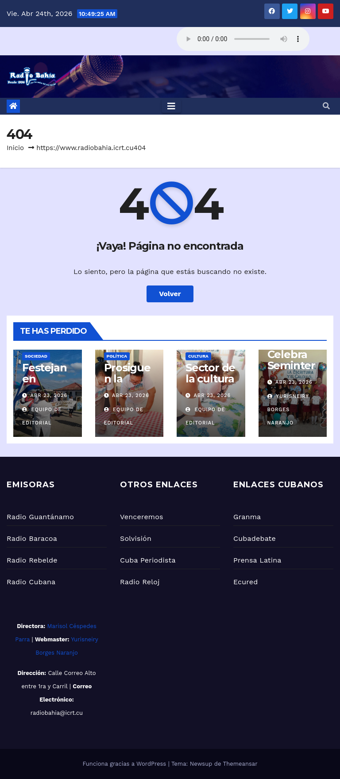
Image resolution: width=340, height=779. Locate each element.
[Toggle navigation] (171, 106)
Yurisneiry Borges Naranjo (288, 409)
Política (117, 356)
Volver (170, 293)
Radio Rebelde (32, 560)
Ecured (245, 582)
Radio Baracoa (32, 538)
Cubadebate (254, 538)
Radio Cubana (31, 582)
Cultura (198, 356)
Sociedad (36, 356)
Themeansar (240, 763)
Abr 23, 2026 (49, 395)
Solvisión (135, 538)
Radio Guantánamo (40, 517)
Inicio (15, 148)
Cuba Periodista (148, 560)
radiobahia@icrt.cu (57, 713)
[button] (326, 106)
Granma (247, 517)
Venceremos (141, 517)
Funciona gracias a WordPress (125, 763)
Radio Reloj (140, 582)
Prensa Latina (257, 560)
